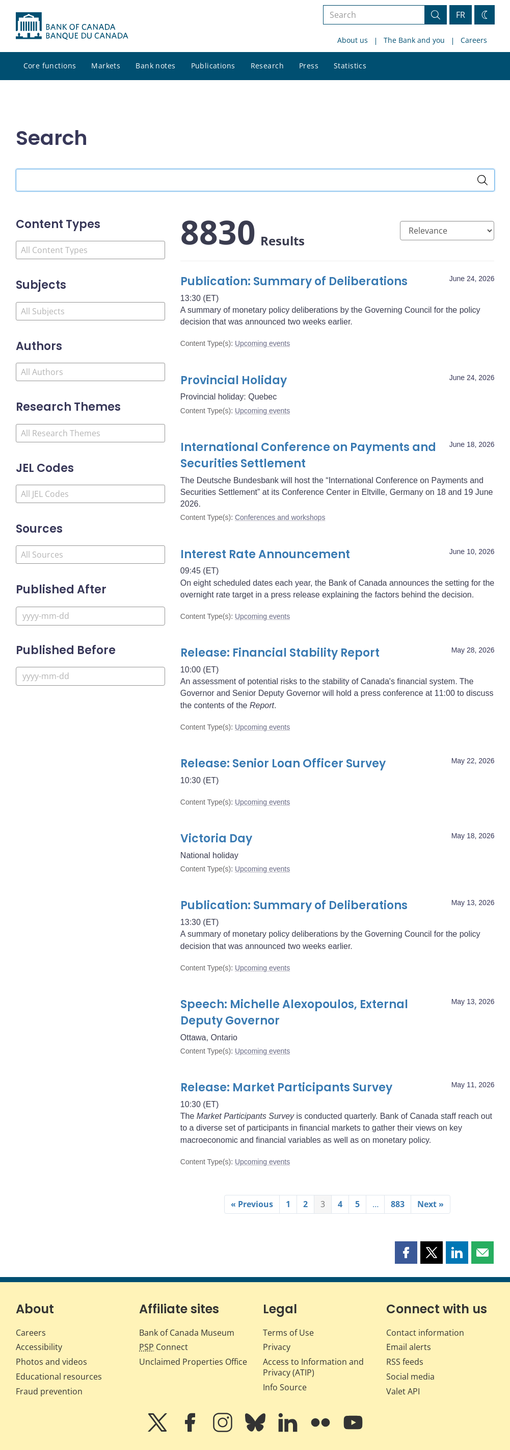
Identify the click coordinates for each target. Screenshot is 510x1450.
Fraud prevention (49, 1391)
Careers (474, 40)
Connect (163, 1347)
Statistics (350, 65)
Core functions (49, 65)
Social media (410, 1376)
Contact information (425, 1332)
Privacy (276, 1347)
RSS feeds (404, 1361)
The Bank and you (414, 40)
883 (398, 1204)
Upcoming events (262, 343)
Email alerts (408, 1347)
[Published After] (90, 616)
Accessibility (39, 1347)
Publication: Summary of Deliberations (294, 281)
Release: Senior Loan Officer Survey (284, 763)
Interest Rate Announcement (265, 554)
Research (267, 65)
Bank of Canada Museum (186, 1332)
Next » (430, 1204)
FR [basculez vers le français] (460, 14)
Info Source (285, 1387)
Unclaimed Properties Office (193, 1361)
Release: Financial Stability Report (280, 653)
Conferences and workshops (280, 517)
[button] (406, 1252)
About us (352, 40)
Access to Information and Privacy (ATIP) (313, 1367)
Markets (105, 65)
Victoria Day (216, 838)
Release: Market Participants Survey (286, 1087)
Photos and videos (51, 1361)
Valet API (403, 1391)
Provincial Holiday (233, 380)
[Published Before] (90, 676)
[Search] (482, 180)
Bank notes (155, 65)
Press (308, 65)
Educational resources (59, 1376)
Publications (213, 65)
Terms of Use (288, 1332)
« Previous (252, 1204)
